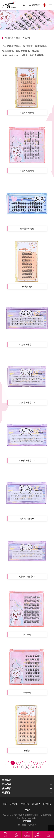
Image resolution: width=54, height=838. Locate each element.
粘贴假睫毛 (8, 51)
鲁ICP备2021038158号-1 (27, 818)
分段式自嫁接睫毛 (11, 46)
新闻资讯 (36, 804)
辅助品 (35, 51)
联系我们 (47, 804)
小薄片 (24, 55)
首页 (18, 38)
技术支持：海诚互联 (27, 825)
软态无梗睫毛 (37, 55)
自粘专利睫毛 (23, 51)
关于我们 (14, 804)
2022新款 (28, 46)
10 (27, 767)
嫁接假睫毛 (41, 46)
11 (33, 767)
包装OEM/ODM (10, 55)
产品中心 (27, 38)
